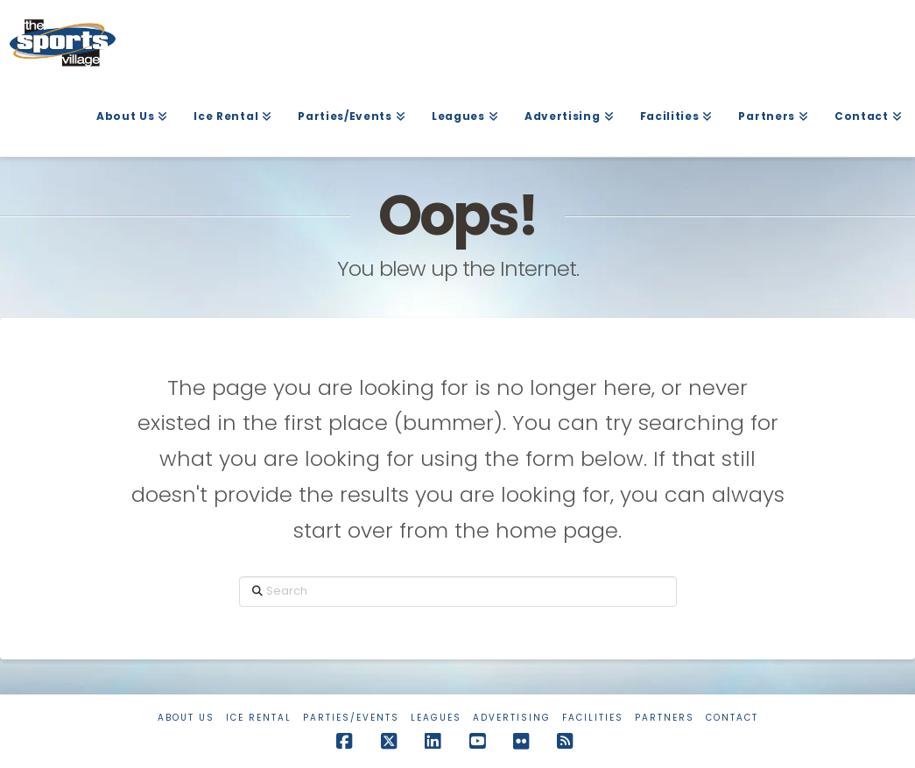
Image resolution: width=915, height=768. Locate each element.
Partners (664, 717)
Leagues (436, 717)
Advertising (512, 717)
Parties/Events (351, 717)
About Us (186, 717)
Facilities (592, 717)
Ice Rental (259, 717)
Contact (732, 717)
